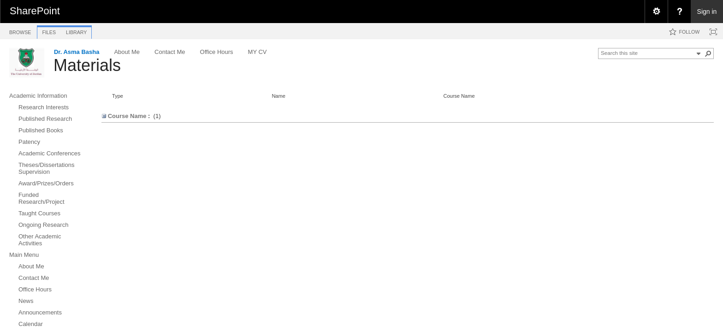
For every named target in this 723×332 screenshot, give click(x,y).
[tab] (20, 30)
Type (117, 96)
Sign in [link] (707, 11)
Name (278, 96)
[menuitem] (656, 11)
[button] (708, 53)
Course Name (458, 96)
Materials (87, 65)
